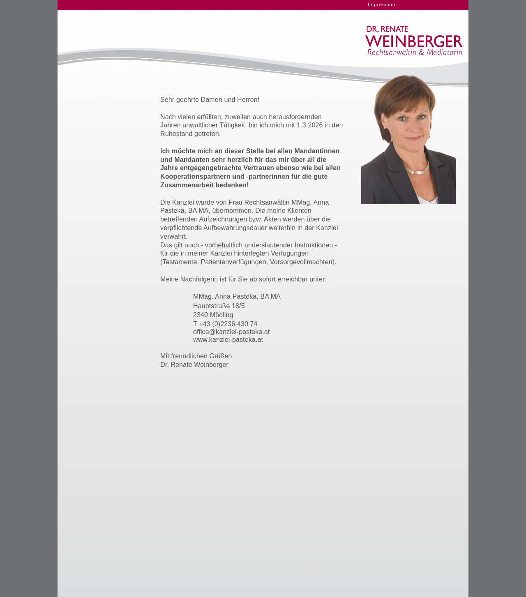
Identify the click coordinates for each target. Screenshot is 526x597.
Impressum (381, 4)
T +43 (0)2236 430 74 (225, 323)
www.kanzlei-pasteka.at (228, 339)
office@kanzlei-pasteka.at (231, 331)
